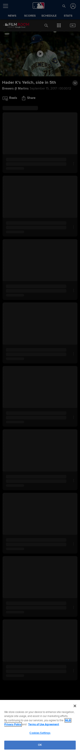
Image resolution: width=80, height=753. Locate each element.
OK (40, 745)
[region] (40, 726)
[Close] (75, 706)
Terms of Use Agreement (43, 724)
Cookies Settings (39, 733)
